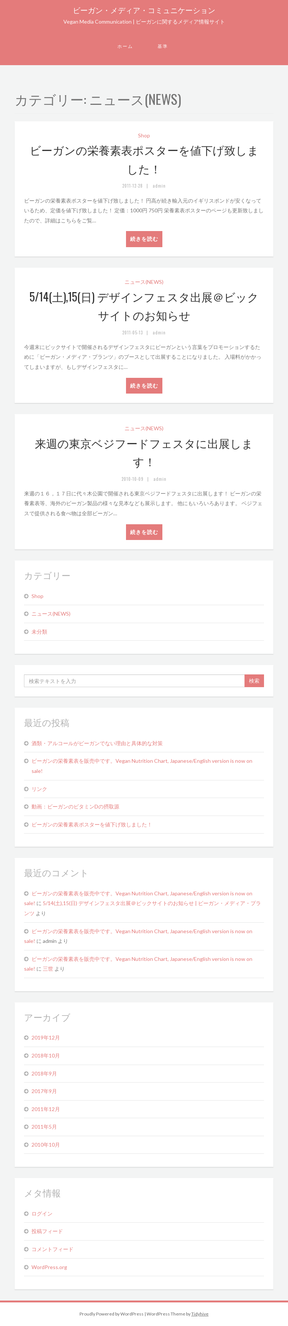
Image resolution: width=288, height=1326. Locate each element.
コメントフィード (53, 1249)
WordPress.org (49, 1267)
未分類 (39, 631)
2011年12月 (46, 1109)
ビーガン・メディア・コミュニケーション (144, 9)
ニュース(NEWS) (144, 282)
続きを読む (144, 239)
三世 (48, 968)
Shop (144, 135)
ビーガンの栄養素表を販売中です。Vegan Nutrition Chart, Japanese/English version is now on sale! (142, 766)
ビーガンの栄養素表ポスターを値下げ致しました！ (92, 824)
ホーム (125, 46)
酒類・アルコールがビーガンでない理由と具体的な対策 (97, 743)
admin (159, 186)
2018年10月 (46, 1055)
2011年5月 (44, 1126)
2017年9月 (44, 1091)
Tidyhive (199, 1314)
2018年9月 (44, 1073)
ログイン (42, 1213)
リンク (39, 789)
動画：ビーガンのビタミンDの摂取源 (75, 806)
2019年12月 (46, 1037)
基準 (163, 46)
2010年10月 (46, 1144)
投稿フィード (47, 1231)
